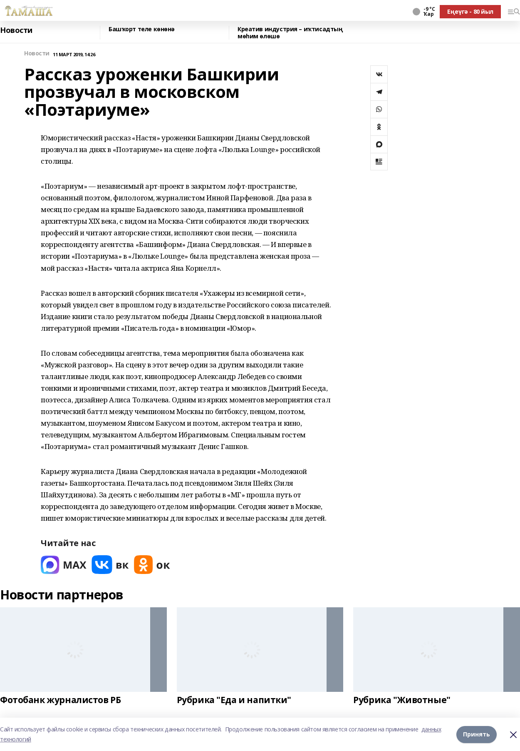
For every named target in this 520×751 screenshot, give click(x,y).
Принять (476, 734)
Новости (16, 30)
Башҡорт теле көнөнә (142, 29)
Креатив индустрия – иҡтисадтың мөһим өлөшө (290, 33)
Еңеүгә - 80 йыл (470, 11)
